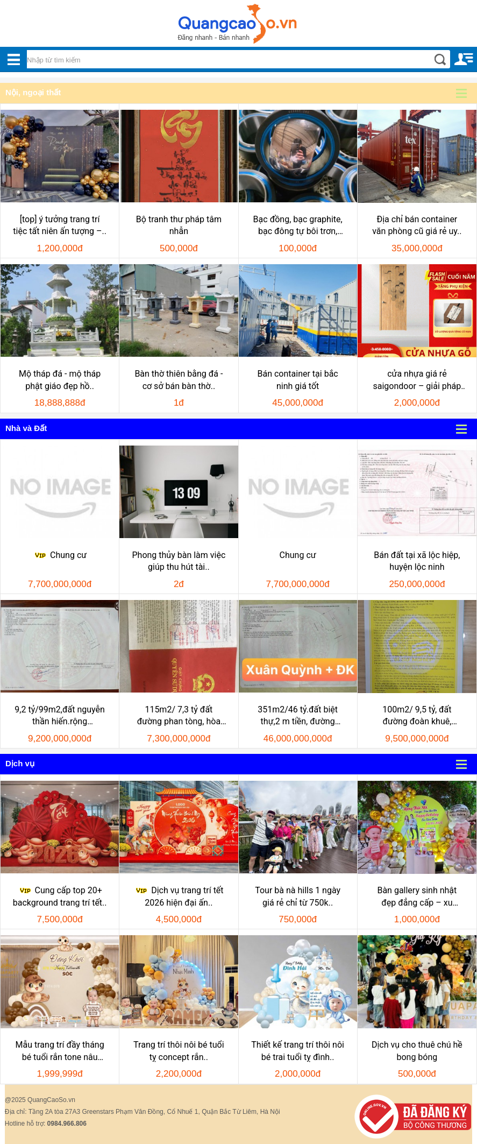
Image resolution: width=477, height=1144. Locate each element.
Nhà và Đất (26, 428)
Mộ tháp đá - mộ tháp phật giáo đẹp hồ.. (60, 380)
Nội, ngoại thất (33, 92)
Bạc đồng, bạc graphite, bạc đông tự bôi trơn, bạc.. (298, 226)
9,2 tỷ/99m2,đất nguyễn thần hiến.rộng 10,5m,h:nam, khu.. (60, 716)
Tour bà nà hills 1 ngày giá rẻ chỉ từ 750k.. (297, 896)
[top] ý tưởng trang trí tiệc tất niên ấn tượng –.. (59, 225)
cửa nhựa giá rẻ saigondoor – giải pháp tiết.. (417, 380)
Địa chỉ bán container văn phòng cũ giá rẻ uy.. (416, 225)
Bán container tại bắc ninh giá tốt (298, 380)
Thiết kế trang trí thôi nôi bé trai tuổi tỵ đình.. (297, 1051)
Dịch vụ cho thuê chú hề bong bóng (417, 1051)
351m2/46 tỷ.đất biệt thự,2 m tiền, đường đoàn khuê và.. (298, 716)
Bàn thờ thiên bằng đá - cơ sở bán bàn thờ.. (178, 380)
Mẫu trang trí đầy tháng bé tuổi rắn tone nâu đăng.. (60, 1051)
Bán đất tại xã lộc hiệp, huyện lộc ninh (417, 561)
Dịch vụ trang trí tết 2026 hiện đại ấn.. (178, 896)
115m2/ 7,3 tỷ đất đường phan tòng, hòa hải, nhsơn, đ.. (178, 716)
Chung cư (60, 555)
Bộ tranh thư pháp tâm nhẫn (179, 225)
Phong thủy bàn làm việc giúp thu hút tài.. (178, 561)
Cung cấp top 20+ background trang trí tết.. (60, 896)
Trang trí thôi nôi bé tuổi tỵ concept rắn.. (178, 1051)
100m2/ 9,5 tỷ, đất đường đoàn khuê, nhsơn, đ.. (416, 716)
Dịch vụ (19, 763)
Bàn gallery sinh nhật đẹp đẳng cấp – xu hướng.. (417, 897)
